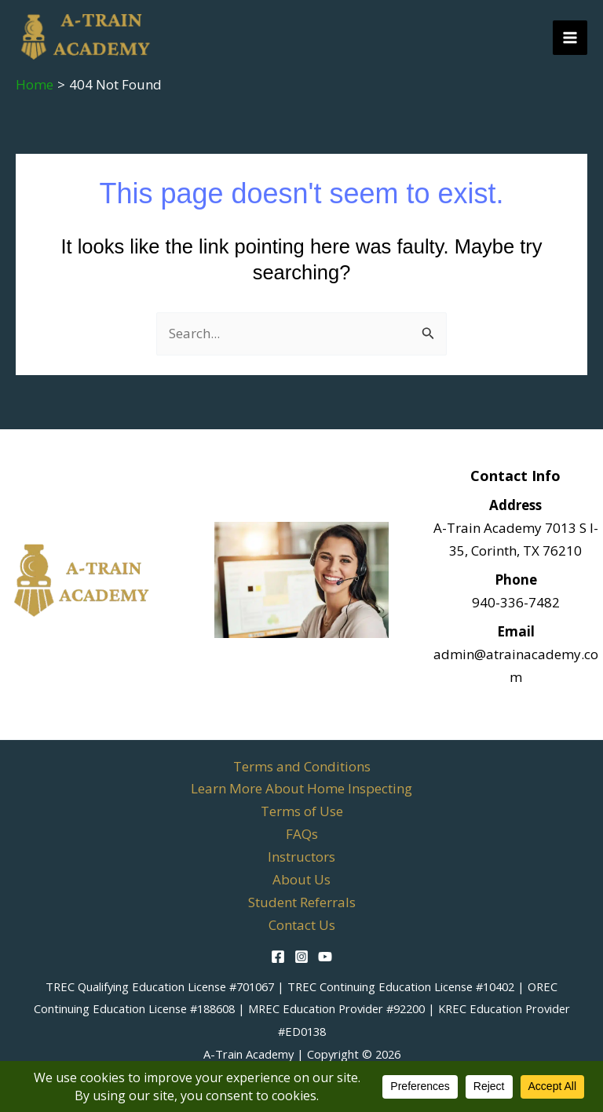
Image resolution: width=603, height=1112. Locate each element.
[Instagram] (301, 957)
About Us (301, 879)
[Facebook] (278, 957)
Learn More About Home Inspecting (301, 788)
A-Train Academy (248, 1054)
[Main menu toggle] (570, 37)
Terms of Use (302, 811)
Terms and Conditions (302, 766)
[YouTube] (325, 957)
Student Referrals (302, 902)
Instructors (301, 857)
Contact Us (302, 925)
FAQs (302, 834)
